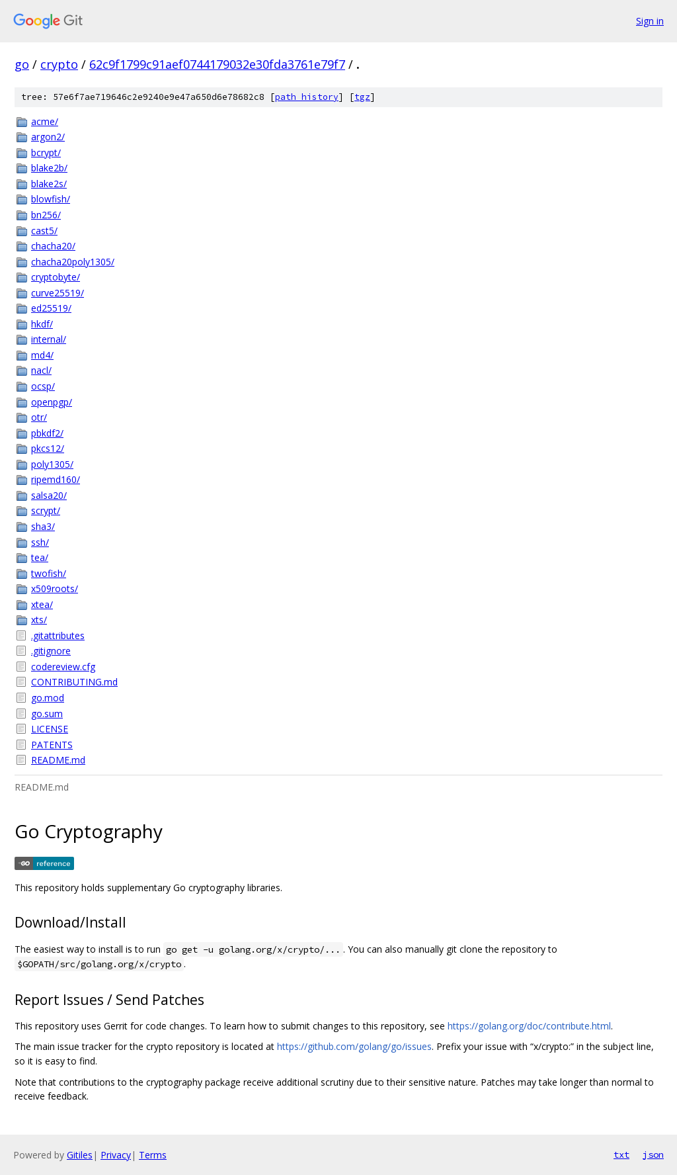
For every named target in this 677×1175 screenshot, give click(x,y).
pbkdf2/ (47, 433)
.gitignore (51, 650)
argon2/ (48, 136)
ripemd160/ (55, 479)
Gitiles (80, 1155)
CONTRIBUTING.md (74, 681)
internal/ (48, 339)
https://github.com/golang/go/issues (354, 1046)
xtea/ (42, 604)
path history (306, 97)
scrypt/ (45, 510)
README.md (58, 760)
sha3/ (43, 526)
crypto (59, 64)
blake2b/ (49, 167)
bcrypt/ (46, 152)
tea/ (39, 557)
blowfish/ (50, 199)
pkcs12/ (47, 448)
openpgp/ (51, 402)
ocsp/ (43, 386)
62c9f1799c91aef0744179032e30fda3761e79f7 (217, 64)
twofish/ (48, 573)
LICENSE (49, 728)
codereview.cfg (63, 666)
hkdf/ (42, 324)
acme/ (44, 121)
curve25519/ (57, 292)
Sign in (650, 21)
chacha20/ (53, 245)
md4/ (42, 355)
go (22, 64)
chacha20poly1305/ (72, 261)
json (653, 1154)
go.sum (47, 713)
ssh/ (40, 542)
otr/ (39, 417)
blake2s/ (49, 183)
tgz (362, 97)
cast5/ (44, 230)
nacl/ (41, 370)
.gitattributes (58, 635)
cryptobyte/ (55, 277)
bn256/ (46, 214)
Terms (153, 1155)
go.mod (47, 697)
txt (621, 1154)
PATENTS (52, 744)
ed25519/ (51, 308)
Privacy (115, 1155)
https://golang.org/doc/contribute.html (529, 1026)
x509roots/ (54, 588)
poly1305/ (52, 464)
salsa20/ (49, 495)
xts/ (39, 619)
